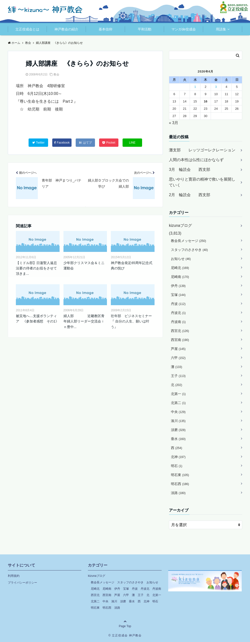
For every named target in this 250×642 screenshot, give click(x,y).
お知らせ (181, 259)
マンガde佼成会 (183, 29)
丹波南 (178, 322)
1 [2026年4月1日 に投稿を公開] (195, 87)
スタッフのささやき (189, 250)
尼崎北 (180, 268)
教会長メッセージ (188, 241)
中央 (178, 412)
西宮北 (180, 331)
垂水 (178, 439)
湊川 (178, 421)
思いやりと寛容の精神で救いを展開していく (202, 182)
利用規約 (14, 576)
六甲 (178, 358)
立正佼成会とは (27, 29)
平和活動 (144, 29)
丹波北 (178, 313)
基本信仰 (105, 29)
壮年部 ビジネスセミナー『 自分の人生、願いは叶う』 (131, 321)
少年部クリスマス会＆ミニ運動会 (83, 265)
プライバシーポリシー (22, 582)
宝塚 (178, 295)
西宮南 (180, 340)
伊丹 (178, 286)
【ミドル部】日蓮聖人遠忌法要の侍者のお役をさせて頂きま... (36, 268)
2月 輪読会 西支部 (189, 195)
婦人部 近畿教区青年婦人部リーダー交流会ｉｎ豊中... (83, 321)
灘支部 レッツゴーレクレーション (202, 150)
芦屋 (178, 349)
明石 (176, 466)
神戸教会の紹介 (66, 29)
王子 (178, 376)
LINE (132, 142)
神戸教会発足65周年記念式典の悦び (131, 265)
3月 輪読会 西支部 (189, 169)
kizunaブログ (180, 225)
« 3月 (173, 123)
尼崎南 (180, 277)
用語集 (221, 29)
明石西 (180, 484)
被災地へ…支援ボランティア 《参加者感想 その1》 (37, 318)
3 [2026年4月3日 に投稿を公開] (216, 87)
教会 (56, 74)
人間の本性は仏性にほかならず (196, 160)
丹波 (178, 304)
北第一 (178, 394)
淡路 (178, 493)
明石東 (180, 475)
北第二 (178, 403)
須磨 (178, 430)
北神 (178, 457)
